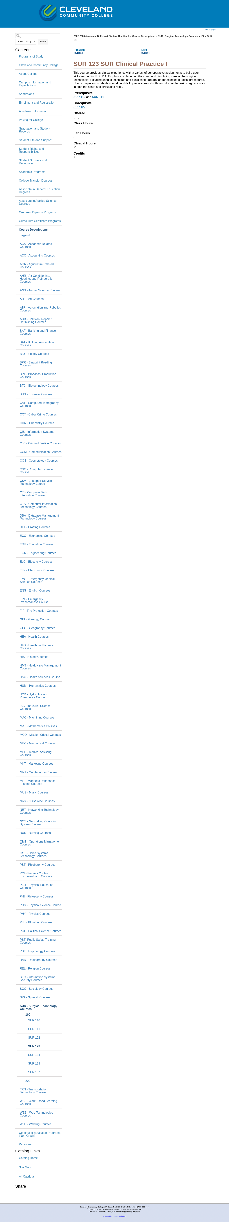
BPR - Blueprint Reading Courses (36, 364)
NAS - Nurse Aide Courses (37, 801)
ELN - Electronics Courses (37, 570)
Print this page (209, 29)
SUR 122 (34, 1037)
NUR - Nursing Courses (35, 833)
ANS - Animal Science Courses (40, 290)
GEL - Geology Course (34, 619)
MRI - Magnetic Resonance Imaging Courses (38, 782)
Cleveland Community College (38, 65)
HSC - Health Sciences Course (40, 677)
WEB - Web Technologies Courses (36, 1114)
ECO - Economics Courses (37, 535)
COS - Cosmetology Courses (39, 460)
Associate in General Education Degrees (39, 191)
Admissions (26, 94)
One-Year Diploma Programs (38, 212)
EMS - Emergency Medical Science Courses (37, 580)
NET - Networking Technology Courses (39, 811)
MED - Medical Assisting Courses (36, 754)
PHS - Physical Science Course (40, 905)
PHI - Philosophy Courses (36, 896)
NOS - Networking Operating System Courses (38, 823)
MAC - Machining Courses (37, 717)
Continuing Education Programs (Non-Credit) (39, 1134)
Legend (25, 235)
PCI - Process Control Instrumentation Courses (36, 875)
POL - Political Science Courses (40, 931)
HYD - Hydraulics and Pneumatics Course (34, 696)
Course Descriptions (33, 229)
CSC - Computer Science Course (36, 471)
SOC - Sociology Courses (36, 988)
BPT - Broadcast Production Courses (38, 376)
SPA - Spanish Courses (35, 997)
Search (42, 41)
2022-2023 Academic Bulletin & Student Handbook (102, 36)
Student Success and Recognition (33, 162)
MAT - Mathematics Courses (38, 726)
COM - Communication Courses (41, 452)
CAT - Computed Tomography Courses (39, 404)
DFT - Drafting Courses (35, 527)
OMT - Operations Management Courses (40, 843)
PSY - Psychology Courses (37, 951)
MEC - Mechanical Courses (38, 743)
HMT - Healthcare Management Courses (40, 667)
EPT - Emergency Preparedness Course (34, 601)
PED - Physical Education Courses (36, 886)
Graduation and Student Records (34, 130)
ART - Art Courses (32, 299)
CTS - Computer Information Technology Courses (38, 505)
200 (27, 1080)
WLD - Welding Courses (35, 1124)
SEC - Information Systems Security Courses (37, 979)
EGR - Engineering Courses (38, 553)
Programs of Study (31, 56)
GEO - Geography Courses (37, 628)
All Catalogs (27, 1176)
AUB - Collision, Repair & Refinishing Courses (36, 321)
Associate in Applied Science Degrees (38, 202)
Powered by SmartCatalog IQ (114, 1216)
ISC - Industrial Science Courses (35, 707)
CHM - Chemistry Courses (37, 423)
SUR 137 (34, 1072)
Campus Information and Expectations (35, 84)
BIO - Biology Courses (34, 353)
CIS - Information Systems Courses (37, 433)
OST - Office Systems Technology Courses (34, 855)
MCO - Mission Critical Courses (40, 734)
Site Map (25, 1167)
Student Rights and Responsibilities (31, 150)
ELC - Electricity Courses (36, 561)
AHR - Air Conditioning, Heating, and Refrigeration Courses (37, 278)
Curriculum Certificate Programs (40, 221)
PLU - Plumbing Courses (36, 922)
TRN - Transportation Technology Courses (33, 1091)
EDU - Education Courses (36, 544)
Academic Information (33, 111)
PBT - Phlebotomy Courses (38, 864)
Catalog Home (28, 1158)
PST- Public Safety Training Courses (38, 941)
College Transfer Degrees (35, 180)
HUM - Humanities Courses (38, 685)
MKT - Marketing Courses (36, 763)
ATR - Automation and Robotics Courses (40, 309)
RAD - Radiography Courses (38, 959)
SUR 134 (34, 1054)
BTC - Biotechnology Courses (39, 385)
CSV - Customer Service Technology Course (36, 482)
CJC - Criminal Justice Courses (40, 443)
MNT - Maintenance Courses (38, 772)
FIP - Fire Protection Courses (39, 610)
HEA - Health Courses (34, 636)
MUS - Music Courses (34, 792)
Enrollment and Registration (37, 102)
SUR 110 (34, 1020)
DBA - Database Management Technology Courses (39, 517)
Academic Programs (32, 172)
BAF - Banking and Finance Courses (38, 332)
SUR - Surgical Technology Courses (38, 1007)
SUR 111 (34, 1029)
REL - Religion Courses (35, 968)
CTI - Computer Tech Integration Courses (33, 494)
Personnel (25, 1144)
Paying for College (31, 120)
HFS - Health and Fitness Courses (36, 647)
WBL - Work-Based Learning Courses (38, 1102)
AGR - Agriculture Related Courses (37, 266)
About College (28, 73)
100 (27, 1014)
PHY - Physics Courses (35, 913)
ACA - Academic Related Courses (36, 245)
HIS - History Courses (34, 656)
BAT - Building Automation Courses (37, 344)
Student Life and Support (35, 140)
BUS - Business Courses (36, 394)
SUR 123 (34, 1046)
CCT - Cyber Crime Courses (38, 414)
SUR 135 (34, 1063)
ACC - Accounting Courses (37, 255)
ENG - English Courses (35, 590)
